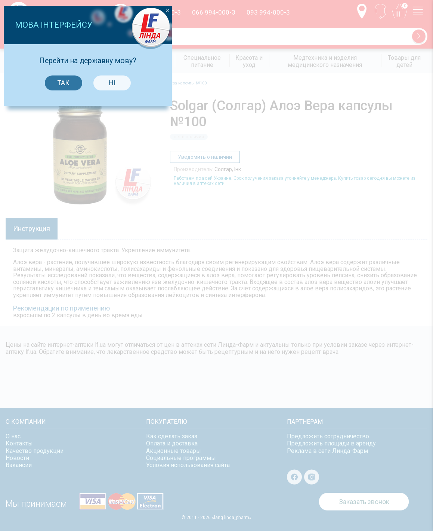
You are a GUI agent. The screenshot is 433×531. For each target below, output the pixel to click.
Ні (241, 282)
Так (192, 282)
